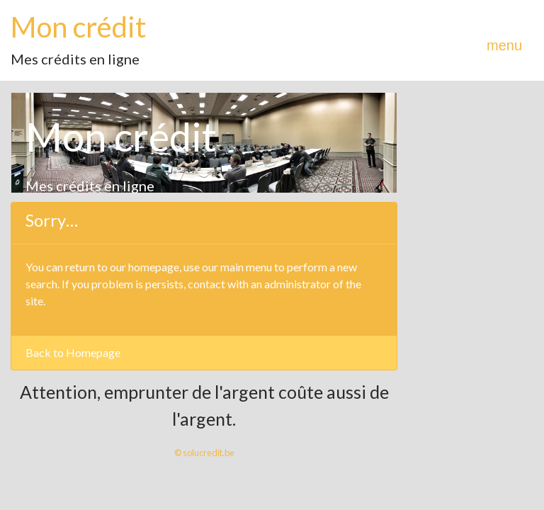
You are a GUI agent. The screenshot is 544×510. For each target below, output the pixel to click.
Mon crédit (78, 27)
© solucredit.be (204, 452)
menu (504, 45)
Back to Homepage (73, 352)
